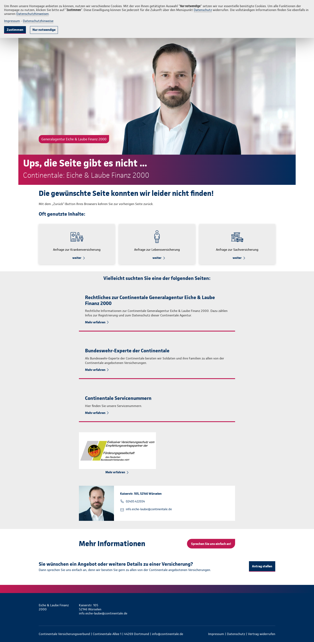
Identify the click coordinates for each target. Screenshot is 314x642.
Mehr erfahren (95, 322)
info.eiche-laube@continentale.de (149, 509)
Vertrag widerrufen (261, 634)
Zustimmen (15, 30)
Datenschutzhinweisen (32, 14)
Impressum (12, 21)
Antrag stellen (262, 566)
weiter (76, 258)
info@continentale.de (167, 634)
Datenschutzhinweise (38, 21)
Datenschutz (203, 10)
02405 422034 (135, 501)
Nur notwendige (43, 30)
